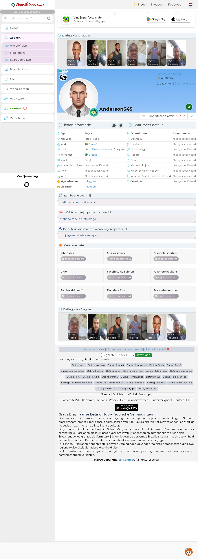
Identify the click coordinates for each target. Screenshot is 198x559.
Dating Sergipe (126, 486)
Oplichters (119, 492)
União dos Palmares (101, 149)
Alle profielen (16, 45)
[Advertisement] (126, 19)
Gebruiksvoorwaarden (134, 497)
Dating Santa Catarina (180, 480)
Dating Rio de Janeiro (175, 474)
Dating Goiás (113, 468)
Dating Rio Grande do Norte (76, 480)
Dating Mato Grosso (156, 468)
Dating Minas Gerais (181, 468)
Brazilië (93, 144)
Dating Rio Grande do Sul (109, 480)
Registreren (175, 4)
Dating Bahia (156, 462)
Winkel (132, 492)
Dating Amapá (116, 462)
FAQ (189, 497)
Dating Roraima (156, 480)
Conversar (27, 4)
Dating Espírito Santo (72, 468)
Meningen (145, 492)
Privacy (113, 497)
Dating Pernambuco (132, 474)
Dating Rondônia (134, 480)
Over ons (101, 497)
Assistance (189, 551)
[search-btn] (49, 18)
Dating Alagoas (96, 462)
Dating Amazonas (136, 462)
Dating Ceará (174, 462)
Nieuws (105, 492)
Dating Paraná (110, 474)
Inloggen (157, 4)
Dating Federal (95, 468)
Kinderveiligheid (161, 497)
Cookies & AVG (70, 497)
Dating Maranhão (133, 468)
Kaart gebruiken (18, 60)
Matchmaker (16, 53)
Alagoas (119, 149)
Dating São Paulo (105, 486)
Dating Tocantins (147, 486)
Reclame (88, 497)
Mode (140, 4)
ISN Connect (126, 557)
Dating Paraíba (90, 474)
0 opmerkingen (185, 83)
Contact (179, 497)
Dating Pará (73, 474)
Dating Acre (78, 462)
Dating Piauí (153, 474)
